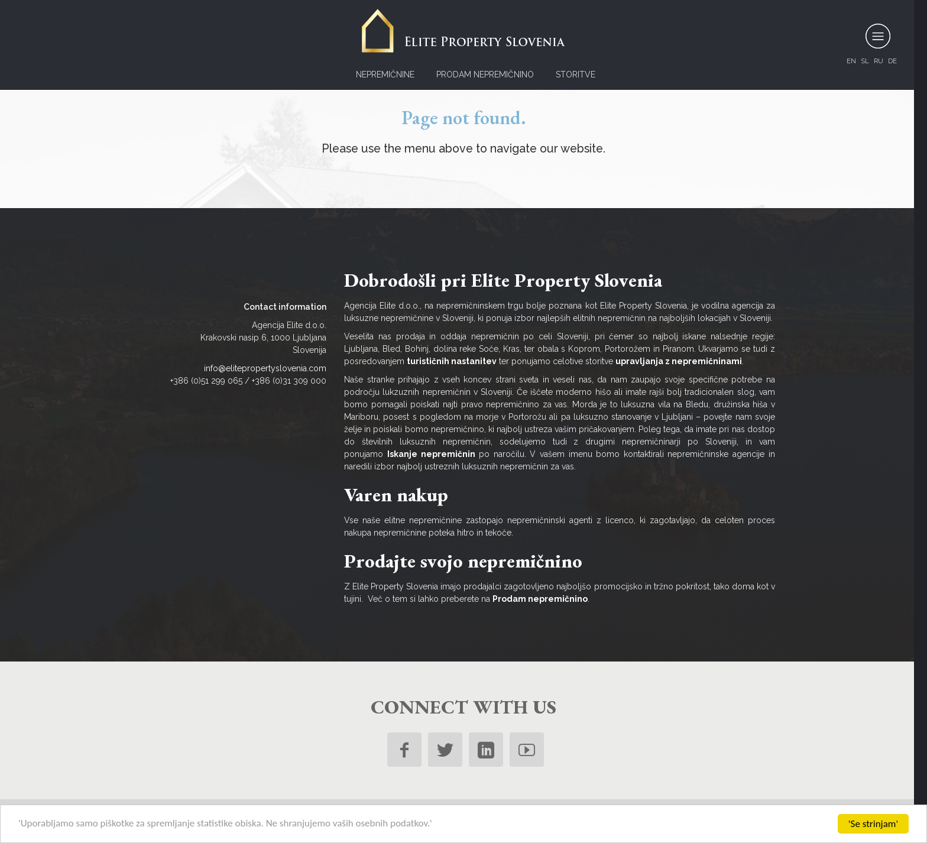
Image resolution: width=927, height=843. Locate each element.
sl (865, 61)
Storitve (575, 74)
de (892, 61)
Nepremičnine (385, 74)
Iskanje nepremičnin (431, 454)
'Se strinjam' (873, 824)
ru (878, 61)
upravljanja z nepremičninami (678, 361)
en (851, 61)
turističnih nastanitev (452, 361)
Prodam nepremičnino (485, 74)
